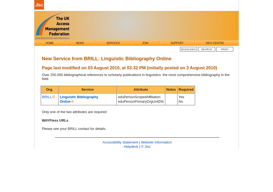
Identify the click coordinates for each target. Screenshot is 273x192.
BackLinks (188, 49)
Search (206, 49)
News (80, 43)
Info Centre (215, 43)
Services (113, 43)
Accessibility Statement (120, 142)
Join (145, 43)
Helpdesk (131, 147)
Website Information (156, 142)
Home (50, 43)
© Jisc (146, 147)
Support (177, 43)
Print (225, 49)
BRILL (47, 97)
